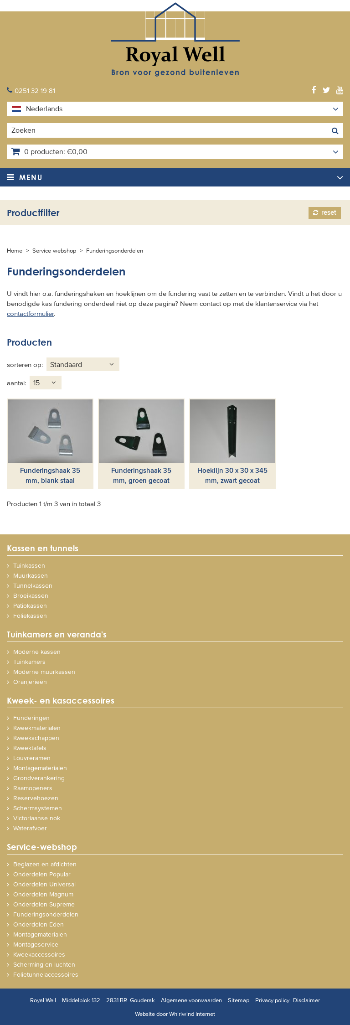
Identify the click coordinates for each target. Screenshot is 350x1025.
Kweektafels (29, 747)
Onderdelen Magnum (43, 894)
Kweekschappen (36, 737)
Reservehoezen (35, 797)
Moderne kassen (37, 651)
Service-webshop (54, 250)
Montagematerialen (40, 767)
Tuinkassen (29, 565)
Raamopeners (32, 787)
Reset (328, 212)
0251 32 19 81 (35, 90)
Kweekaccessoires (39, 954)
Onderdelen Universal (44, 884)
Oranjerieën (30, 681)
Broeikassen (30, 595)
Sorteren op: (25, 364)
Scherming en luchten (44, 964)
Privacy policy (272, 1000)
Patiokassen (30, 605)
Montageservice (35, 944)
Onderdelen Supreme (44, 904)
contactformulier (30, 313)
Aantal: (16, 382)
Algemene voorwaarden (191, 1000)
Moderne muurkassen (44, 671)
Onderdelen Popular (42, 874)
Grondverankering (39, 777)
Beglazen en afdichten (45, 863)
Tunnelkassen (32, 585)
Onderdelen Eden (38, 924)
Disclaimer (306, 1000)
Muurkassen (30, 575)
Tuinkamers (29, 661)
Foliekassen (30, 615)
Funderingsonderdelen (114, 250)
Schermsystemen (37, 807)
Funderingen (31, 717)
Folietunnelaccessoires (45, 974)
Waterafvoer (30, 827)
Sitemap (238, 1000)
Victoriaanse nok (36, 817)
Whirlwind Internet (192, 1013)
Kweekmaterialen (37, 727)
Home (14, 250)
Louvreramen (32, 757)
